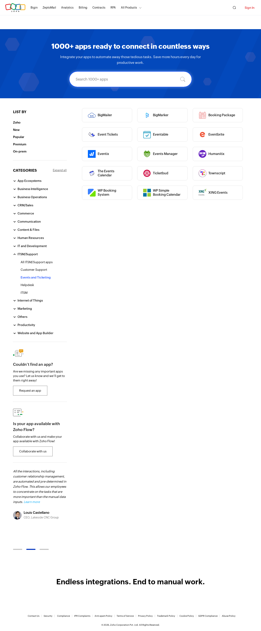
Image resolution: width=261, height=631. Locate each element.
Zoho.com (15, 7)
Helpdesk (27, 285)
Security (48, 616)
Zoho (16, 122)
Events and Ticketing (36, 277)
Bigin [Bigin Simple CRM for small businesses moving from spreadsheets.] (34, 7)
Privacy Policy (145, 616)
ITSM (24, 292)
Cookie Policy (186, 616)
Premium (19, 144)
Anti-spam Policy (103, 616)
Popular (18, 137)
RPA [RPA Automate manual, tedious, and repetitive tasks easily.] (113, 7)
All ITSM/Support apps (37, 262)
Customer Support (34, 269)
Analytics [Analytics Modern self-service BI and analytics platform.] (67, 7)
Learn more (32, 502)
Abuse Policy (229, 616)
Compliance (63, 616)
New (16, 130)
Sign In (249, 7)
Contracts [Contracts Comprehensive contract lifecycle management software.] (98, 7)
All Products (129, 7)
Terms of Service (125, 616)
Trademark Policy (166, 616)
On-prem (20, 151)
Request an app (30, 390)
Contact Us (33, 616)
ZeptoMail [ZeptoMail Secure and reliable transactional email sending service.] (49, 7)
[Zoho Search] (234, 7)
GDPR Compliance (208, 616)
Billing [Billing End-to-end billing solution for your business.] (83, 7)
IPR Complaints (82, 616)
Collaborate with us (32, 451)
